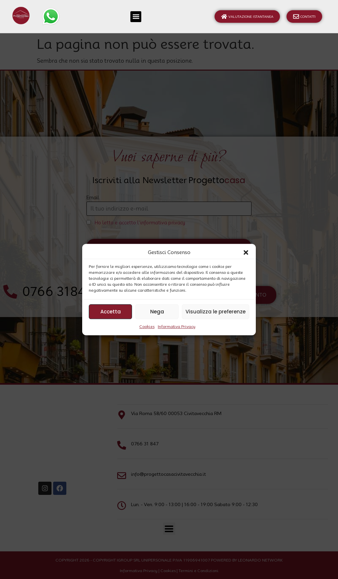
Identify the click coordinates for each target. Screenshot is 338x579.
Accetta (110, 311)
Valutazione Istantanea (247, 16)
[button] (246, 252)
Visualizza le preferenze (216, 311)
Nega (157, 311)
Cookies (146, 326)
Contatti (304, 16)
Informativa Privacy (176, 326)
